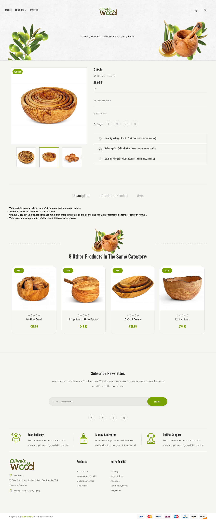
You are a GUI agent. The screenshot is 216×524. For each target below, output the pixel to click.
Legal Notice (117, 476)
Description (81, 195)
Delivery (114, 471)
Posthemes (27, 516)
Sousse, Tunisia (18, 485)
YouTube (113, 417)
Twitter (102, 417)
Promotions (82, 471)
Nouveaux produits (86, 476)
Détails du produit (113, 195)
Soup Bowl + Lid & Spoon (84, 319)
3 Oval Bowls (133, 319)
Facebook (91, 417)
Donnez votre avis (106, 76)
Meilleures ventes (85, 481)
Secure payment (119, 485)
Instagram (124, 417)
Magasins (82, 485)
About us (115, 481)
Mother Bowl (34, 319)
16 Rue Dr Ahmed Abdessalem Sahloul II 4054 (33, 480)
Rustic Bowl (182, 319)
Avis (140, 195)
